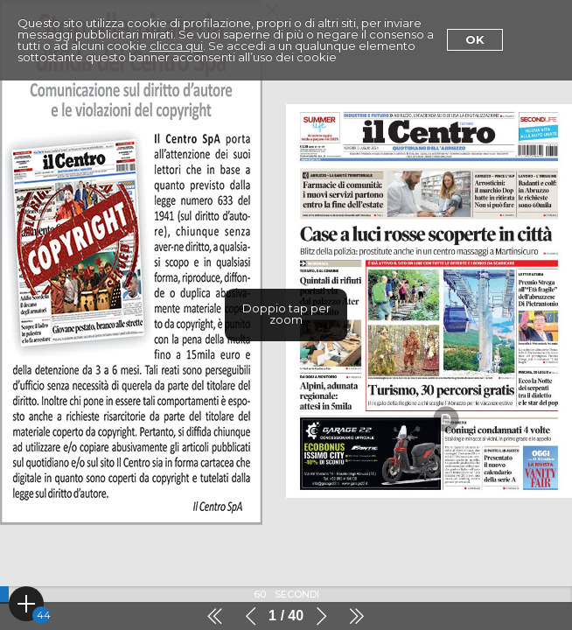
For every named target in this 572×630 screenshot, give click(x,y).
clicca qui (176, 45)
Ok (475, 39)
